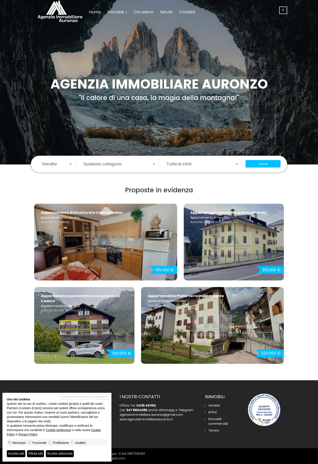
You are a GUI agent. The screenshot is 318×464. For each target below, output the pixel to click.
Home (95, 12)
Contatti (187, 12)
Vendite (214, 405)
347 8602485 (136, 410)
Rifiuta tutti (35, 453)
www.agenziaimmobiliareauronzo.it (146, 419)
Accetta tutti (16, 453)
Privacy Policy (27, 434)
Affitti (212, 412)
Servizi (166, 12)
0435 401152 (146, 405)
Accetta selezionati (60, 453)
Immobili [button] (117, 12)
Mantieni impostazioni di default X (85, 396)
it (283, 10)
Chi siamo (144, 12)
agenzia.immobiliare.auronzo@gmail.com (151, 414)
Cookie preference (58, 430)
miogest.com (115, 458)
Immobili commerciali (218, 421)
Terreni (213, 430)
